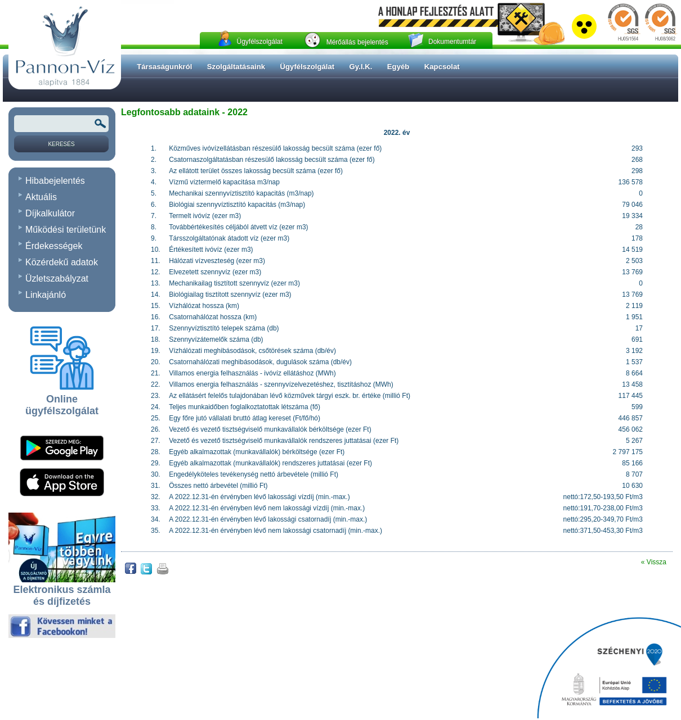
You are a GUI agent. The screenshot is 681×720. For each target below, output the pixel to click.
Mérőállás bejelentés (357, 42)
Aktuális (41, 197)
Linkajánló (45, 295)
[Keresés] (61, 143)
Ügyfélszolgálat (259, 42)
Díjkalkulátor (50, 213)
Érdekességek (53, 246)
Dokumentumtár (452, 42)
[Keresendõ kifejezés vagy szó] (61, 123)
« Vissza (653, 562)
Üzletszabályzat (56, 278)
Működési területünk (65, 229)
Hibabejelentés (55, 180)
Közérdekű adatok (61, 262)
